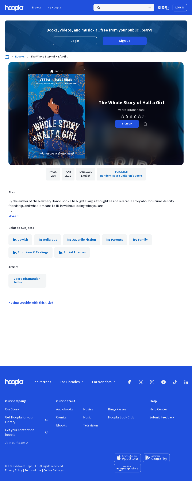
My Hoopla (54, 7)
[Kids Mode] (163, 7)
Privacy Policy (14, 470)
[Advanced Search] (149, 8)
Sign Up (124, 40)
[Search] (123, 7)
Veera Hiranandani (131, 110)
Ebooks (20, 57)
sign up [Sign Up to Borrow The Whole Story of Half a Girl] (127, 124)
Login (75, 40)
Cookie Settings (53, 470)
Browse (37, 7)
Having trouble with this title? (30, 302)
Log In (179, 7)
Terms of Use (33, 470)
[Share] (145, 124)
